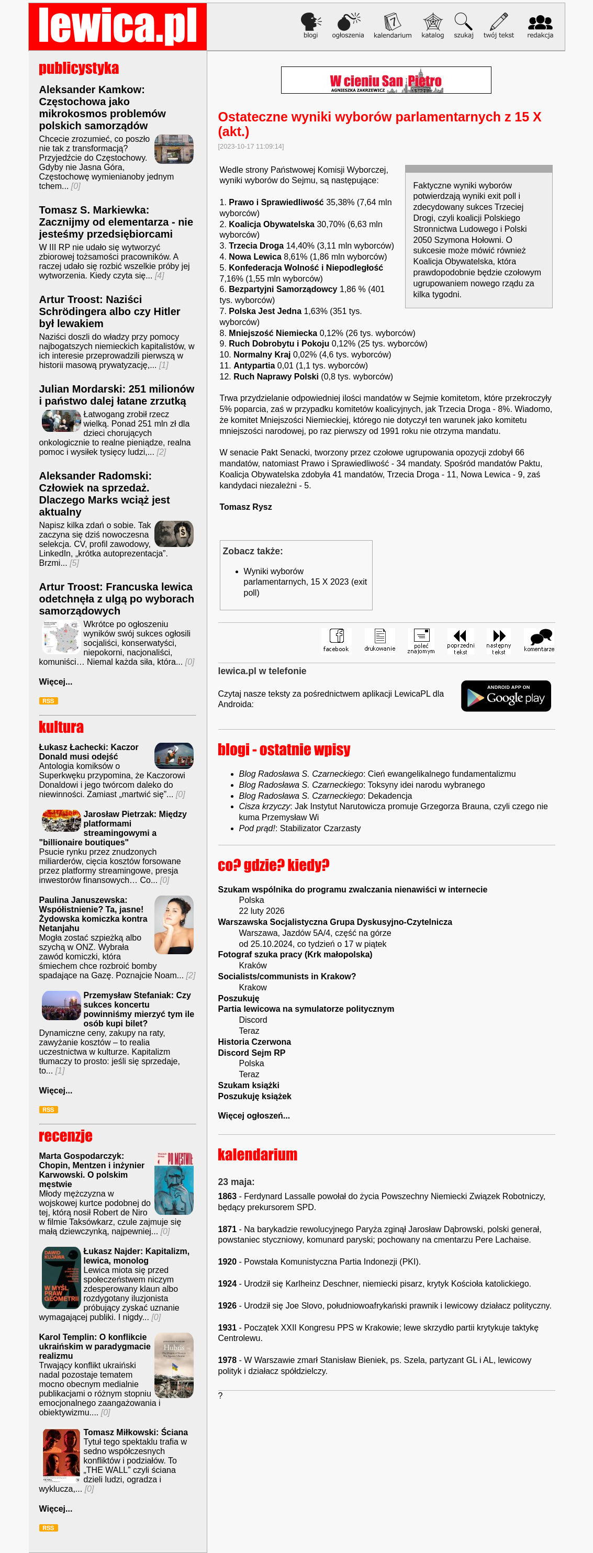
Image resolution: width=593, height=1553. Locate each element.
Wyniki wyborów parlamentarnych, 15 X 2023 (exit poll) (305, 582)
